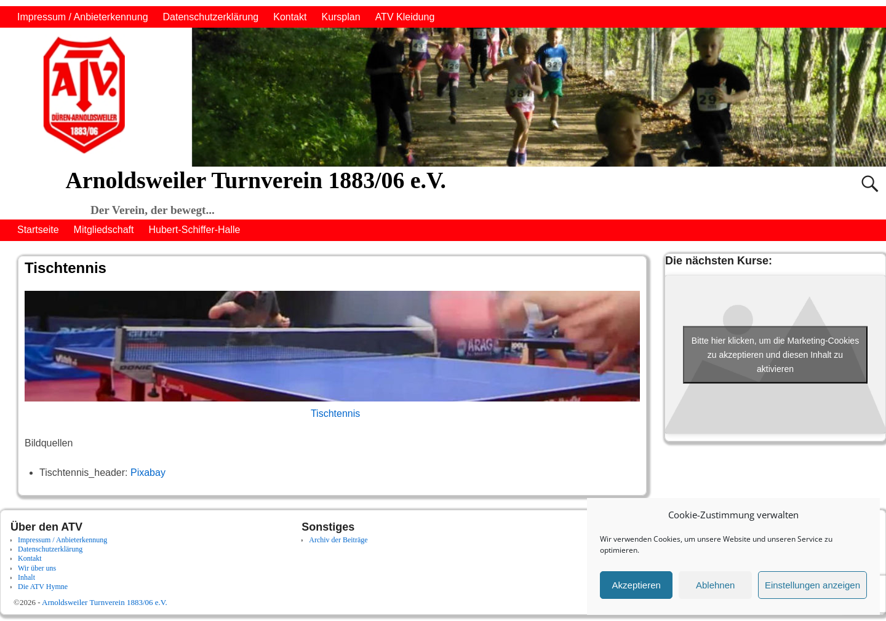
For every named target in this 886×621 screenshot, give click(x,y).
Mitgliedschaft (104, 229)
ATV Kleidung (405, 17)
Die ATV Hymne (43, 586)
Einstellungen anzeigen (812, 585)
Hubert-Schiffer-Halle (194, 229)
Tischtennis (335, 413)
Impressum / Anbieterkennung (82, 17)
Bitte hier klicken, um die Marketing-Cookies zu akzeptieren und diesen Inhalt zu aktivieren (775, 354)
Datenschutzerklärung (211, 17)
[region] (443, 97)
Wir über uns (37, 568)
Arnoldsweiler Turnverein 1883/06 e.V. (255, 180)
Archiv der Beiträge (338, 540)
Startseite (38, 229)
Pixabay (148, 472)
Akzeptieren (636, 585)
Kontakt (289, 17)
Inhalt (26, 577)
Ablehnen (715, 585)
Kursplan (340, 17)
